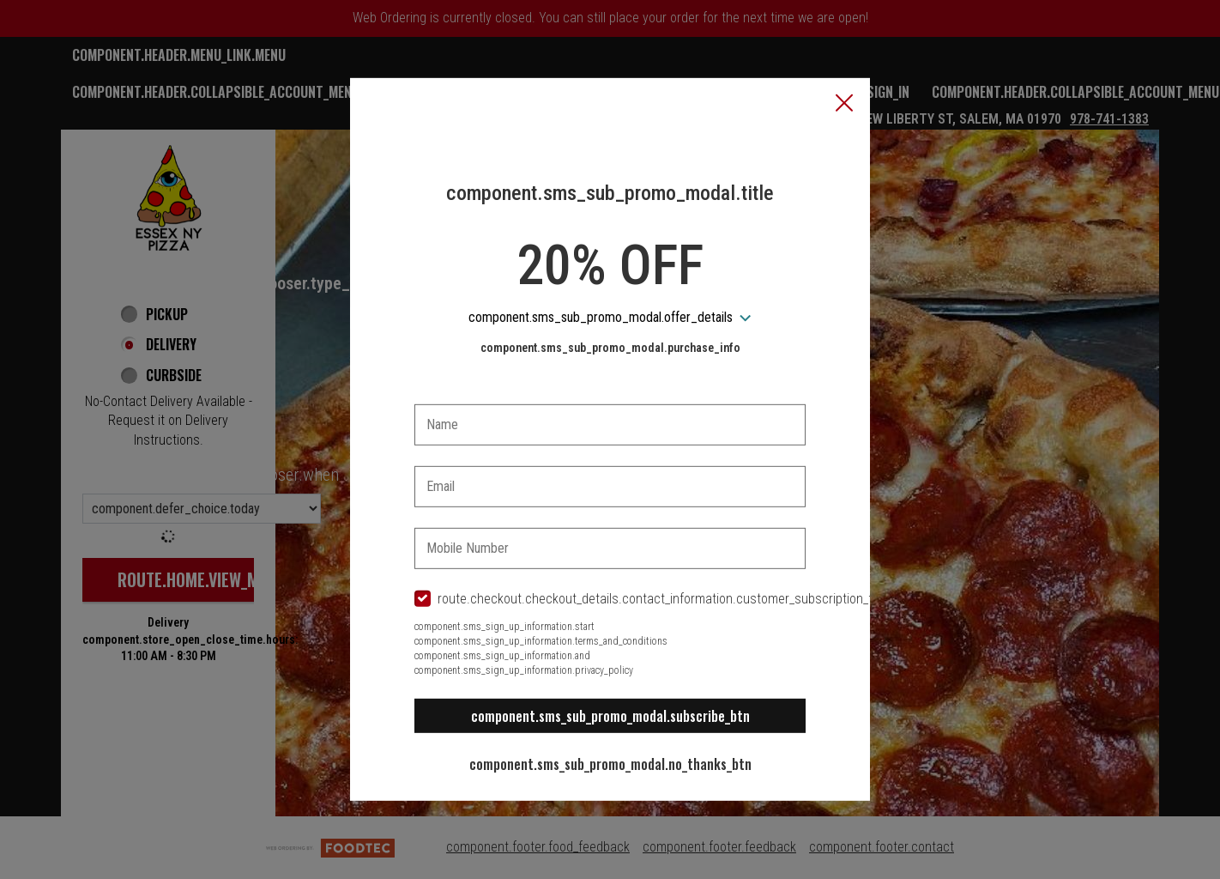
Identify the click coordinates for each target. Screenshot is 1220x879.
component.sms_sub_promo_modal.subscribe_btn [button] (610, 716)
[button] (844, 104)
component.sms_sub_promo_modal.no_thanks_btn (610, 764)
